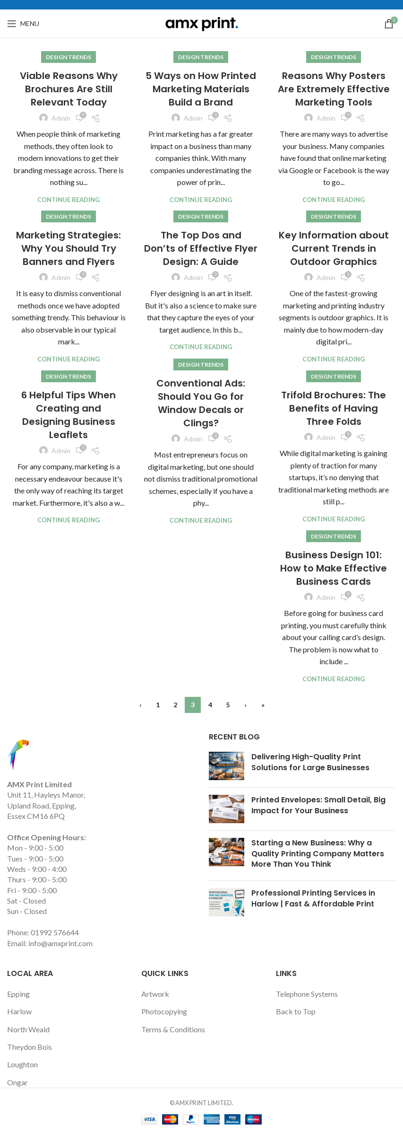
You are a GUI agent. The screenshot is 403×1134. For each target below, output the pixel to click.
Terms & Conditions (173, 1029)
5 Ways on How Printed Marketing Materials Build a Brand (201, 89)
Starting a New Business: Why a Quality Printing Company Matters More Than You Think (317, 853)
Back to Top (296, 1011)
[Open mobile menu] (23, 23)
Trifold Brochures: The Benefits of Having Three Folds (333, 408)
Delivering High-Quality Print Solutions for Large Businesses (310, 762)
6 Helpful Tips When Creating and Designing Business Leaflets (68, 414)
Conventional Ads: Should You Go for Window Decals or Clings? (200, 403)
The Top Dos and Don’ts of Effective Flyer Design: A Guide (200, 248)
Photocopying (164, 1011)
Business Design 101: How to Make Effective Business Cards (333, 568)
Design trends (68, 57)
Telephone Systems (307, 993)
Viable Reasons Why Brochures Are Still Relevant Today (69, 89)
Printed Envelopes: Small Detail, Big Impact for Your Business (318, 805)
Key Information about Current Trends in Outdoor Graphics (334, 248)
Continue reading (68, 200)
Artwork (155, 993)
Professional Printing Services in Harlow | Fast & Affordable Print (313, 898)
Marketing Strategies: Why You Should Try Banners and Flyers (68, 248)
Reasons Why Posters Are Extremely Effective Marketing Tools (334, 89)
